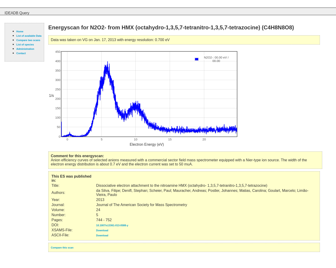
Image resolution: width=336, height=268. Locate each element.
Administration (25, 48)
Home (19, 31)
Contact (21, 53)
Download (102, 230)
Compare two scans (28, 40)
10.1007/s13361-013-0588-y (112, 225)
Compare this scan (62, 247)
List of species (25, 44)
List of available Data (28, 35)
